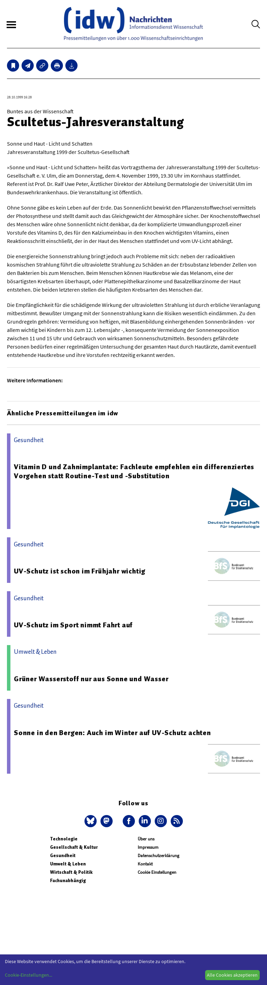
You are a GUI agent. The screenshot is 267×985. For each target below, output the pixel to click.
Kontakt (145, 864)
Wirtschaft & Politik (71, 872)
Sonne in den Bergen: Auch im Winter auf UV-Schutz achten (112, 732)
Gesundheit (62, 855)
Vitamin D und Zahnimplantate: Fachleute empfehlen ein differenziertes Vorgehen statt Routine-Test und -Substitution (134, 471)
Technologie (64, 839)
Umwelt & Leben (68, 864)
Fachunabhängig (68, 880)
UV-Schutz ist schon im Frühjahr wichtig (79, 571)
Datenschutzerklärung (158, 855)
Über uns (146, 839)
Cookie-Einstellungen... (28, 975)
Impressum (148, 847)
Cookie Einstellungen (157, 872)
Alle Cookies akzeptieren (232, 975)
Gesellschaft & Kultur (74, 847)
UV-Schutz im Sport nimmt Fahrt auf (73, 625)
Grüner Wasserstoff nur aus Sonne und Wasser (91, 679)
